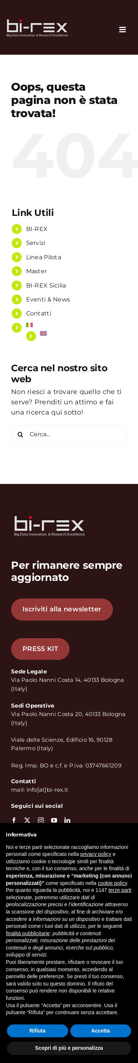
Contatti (38, 313)
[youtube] (54, 820)
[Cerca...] (69, 434)
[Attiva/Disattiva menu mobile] (123, 29)
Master (36, 271)
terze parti (120, 890)
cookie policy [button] (112, 883)
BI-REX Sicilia (46, 285)
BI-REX (37, 228)
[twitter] (27, 820)
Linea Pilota (43, 257)
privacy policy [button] (95, 854)
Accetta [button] (100, 1031)
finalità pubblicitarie (28, 933)
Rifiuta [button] (37, 1031)
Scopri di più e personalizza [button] (69, 1048)
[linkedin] (67, 820)
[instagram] (41, 820)
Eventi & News (48, 299)
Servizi (36, 242)
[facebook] (14, 820)
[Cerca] (20, 434)
